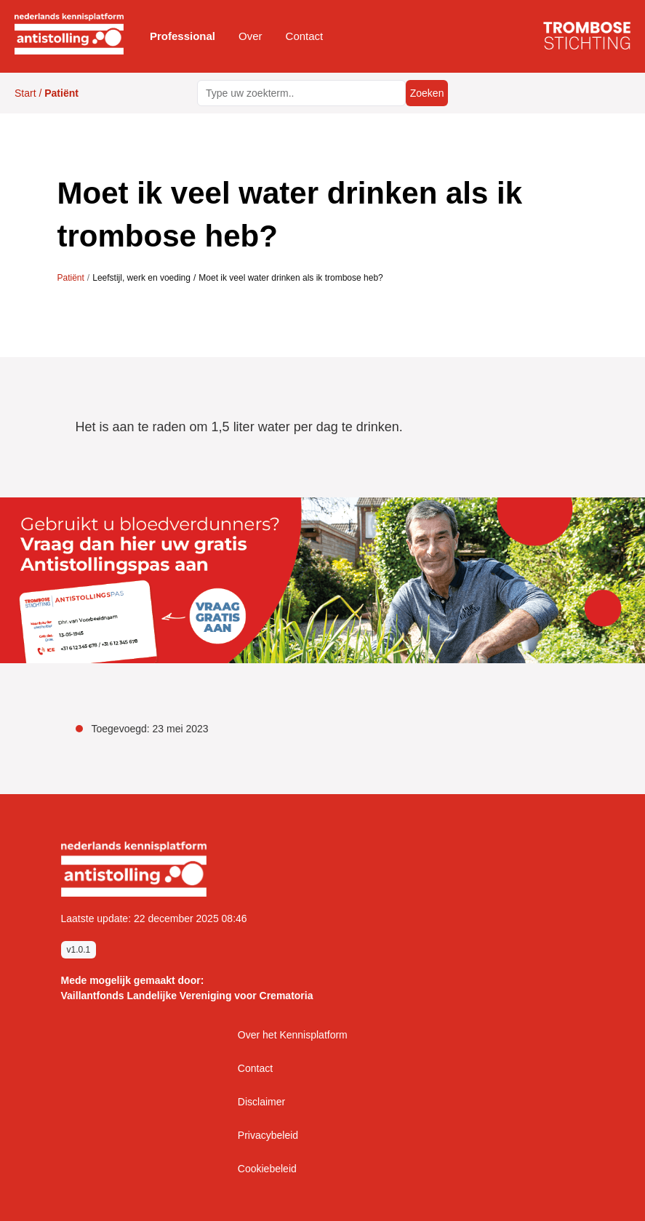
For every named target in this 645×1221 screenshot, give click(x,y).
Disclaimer (261, 1102)
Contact (305, 36)
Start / (47, 93)
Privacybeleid (268, 1135)
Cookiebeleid (267, 1168)
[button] (182, 36)
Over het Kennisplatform (293, 1035)
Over (251, 36)
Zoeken (426, 93)
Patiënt (70, 278)
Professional (182, 36)
